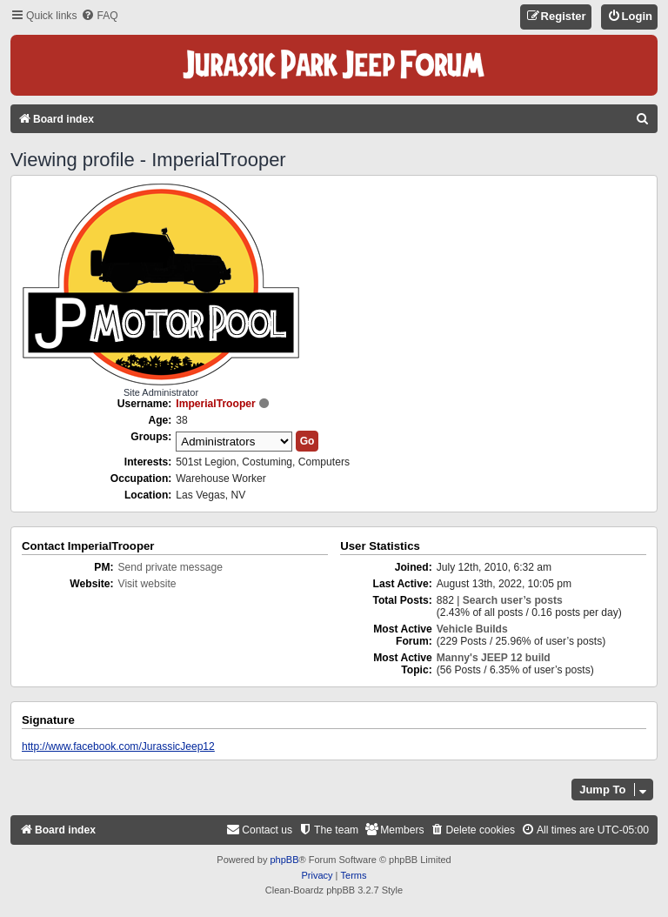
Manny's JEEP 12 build (494, 658)
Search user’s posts (513, 600)
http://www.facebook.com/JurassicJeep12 (118, 746)
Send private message (170, 567)
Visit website (147, 584)
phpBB (284, 859)
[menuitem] (99, 16)
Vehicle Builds (472, 629)
